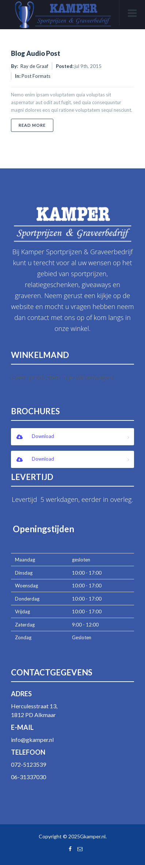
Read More (36, 124)
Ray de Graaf (34, 66)
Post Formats (36, 76)
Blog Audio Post (35, 53)
